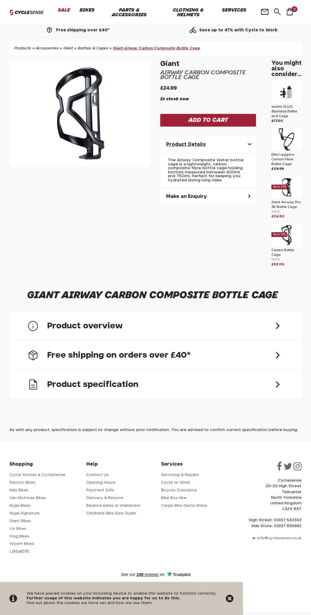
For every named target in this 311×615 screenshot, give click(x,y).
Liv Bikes (17, 529)
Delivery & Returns (104, 498)
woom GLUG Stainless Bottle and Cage (284, 111)
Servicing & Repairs (180, 475)
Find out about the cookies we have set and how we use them (89, 603)
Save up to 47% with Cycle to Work (238, 30)
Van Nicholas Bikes (27, 498)
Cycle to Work (175, 483)
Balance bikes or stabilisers (113, 506)
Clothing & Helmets (188, 12)
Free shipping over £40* (82, 30)
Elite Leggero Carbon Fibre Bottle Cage (282, 159)
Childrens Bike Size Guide (111, 513)
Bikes (87, 10)
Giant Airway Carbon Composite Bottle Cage (156, 48)
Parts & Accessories (129, 12)
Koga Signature (24, 513)
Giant (68, 48)
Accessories (47, 48)
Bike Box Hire (174, 498)
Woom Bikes (21, 544)
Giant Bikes (20, 521)
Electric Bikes (22, 483)
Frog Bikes (19, 536)
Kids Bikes (18, 490)
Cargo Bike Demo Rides (184, 506)
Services (234, 10)
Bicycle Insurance (179, 490)
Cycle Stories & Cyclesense (37, 475)
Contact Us (97, 475)
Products (22, 48)
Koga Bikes (19, 506)
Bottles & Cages (93, 48)
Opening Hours (100, 483)
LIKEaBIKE (19, 551)
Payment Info (100, 490)
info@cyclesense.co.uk (279, 538)
